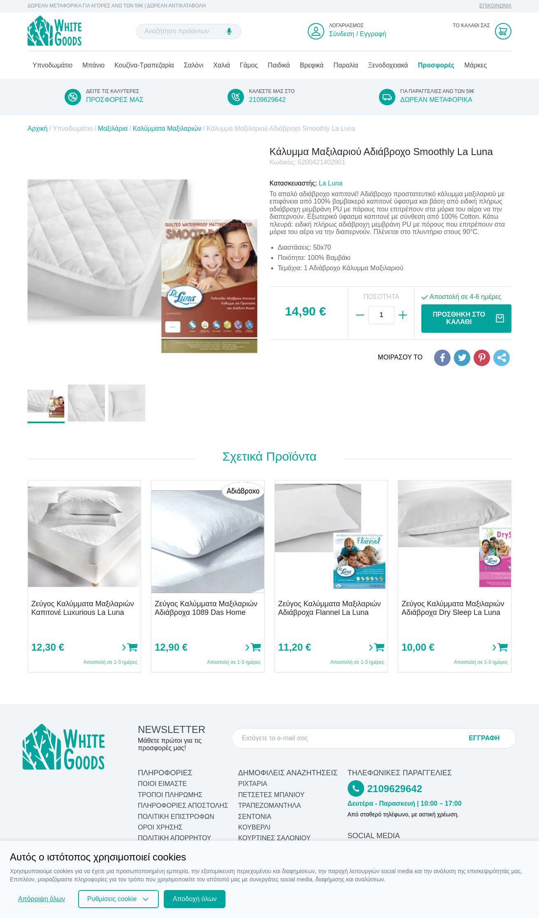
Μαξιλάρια (113, 129)
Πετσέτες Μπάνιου (271, 794)
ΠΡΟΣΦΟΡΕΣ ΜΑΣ (114, 100)
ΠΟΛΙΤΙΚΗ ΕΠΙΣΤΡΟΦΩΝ (176, 816)
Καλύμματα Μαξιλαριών (166, 129)
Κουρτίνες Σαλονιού (274, 838)
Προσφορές (436, 66)
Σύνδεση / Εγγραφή (357, 34)
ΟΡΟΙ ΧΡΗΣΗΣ (160, 827)
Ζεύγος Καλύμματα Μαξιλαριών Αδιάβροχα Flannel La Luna (329, 608)
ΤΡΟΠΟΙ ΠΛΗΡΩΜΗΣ (170, 794)
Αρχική (38, 129)
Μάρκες (476, 66)
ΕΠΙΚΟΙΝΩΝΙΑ (495, 6)
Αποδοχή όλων (194, 898)
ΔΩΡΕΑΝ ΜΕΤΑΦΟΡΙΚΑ (436, 100)
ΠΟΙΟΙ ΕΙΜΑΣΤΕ (162, 784)
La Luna (331, 184)
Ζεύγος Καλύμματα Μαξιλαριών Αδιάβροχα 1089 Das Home (206, 608)
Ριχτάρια (252, 784)
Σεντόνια (255, 816)
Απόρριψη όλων (41, 898)
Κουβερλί (254, 827)
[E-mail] (352, 738)
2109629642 (267, 100)
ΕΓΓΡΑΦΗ (484, 738)
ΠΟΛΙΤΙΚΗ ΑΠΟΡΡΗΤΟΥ (174, 838)
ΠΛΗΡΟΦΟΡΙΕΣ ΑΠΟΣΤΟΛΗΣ (183, 805)
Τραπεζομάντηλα (269, 805)
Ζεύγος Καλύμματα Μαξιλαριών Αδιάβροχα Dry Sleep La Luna (453, 608)
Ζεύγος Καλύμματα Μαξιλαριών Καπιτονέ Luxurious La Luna (82, 608)
